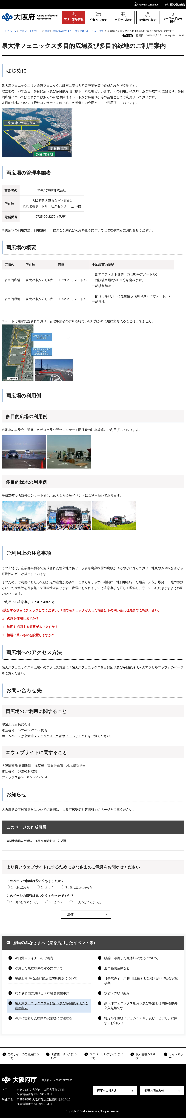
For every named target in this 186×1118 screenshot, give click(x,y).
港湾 (47, 30)
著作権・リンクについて (64, 1056)
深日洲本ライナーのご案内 (34, 958)
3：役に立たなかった (78, 887)
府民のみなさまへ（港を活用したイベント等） (78, 30)
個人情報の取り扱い (145, 1056)
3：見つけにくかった (87, 902)
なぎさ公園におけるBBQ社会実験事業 (42, 993)
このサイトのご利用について (23, 1056)
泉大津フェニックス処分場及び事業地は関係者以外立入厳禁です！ (141, 1006)
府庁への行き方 (107, 1090)
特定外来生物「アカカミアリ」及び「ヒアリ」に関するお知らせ (141, 1020)
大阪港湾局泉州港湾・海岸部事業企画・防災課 (36, 840)
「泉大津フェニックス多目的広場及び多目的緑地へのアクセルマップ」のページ (126, 667)
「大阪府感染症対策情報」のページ (84, 809)
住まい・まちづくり (30, 30)
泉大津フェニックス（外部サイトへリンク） (56, 736)
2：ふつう (47, 887)
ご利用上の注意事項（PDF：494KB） (29, 602)
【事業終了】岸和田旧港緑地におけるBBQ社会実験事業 (141, 981)
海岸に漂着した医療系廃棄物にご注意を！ (45, 1018)
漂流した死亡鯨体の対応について (39, 968)
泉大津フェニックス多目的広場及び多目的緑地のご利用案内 (51, 1006)
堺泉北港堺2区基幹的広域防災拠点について (46, 978)
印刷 (129, 35)
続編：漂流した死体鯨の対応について (131, 958)
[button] (146, 4)
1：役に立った (20, 887)
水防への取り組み (117, 993)
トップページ (9, 30)
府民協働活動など (117, 968)
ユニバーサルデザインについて (107, 1056)
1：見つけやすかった (24, 902)
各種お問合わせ (154, 1090)
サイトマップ (176, 1056)
